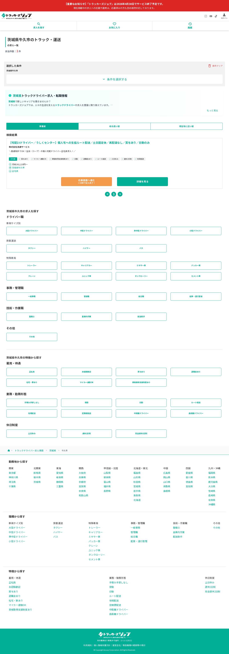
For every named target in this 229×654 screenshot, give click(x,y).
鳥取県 (166, 486)
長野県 (107, 491)
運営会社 (116, 645)
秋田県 (136, 481)
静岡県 (59, 481)
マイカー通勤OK (86, 382)
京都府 (82, 481)
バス (141, 248)
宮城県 (136, 486)
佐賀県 (211, 500)
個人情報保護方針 (102, 645)
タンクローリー (141, 276)
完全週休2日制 (141, 433)
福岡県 (211, 472)
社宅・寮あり (31, 382)
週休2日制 (86, 433)
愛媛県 (189, 472)
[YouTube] (211, 16)
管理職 (86, 296)
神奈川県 (13, 477)
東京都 (12, 472)
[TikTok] (216, 16)
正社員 (15, 170)
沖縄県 (211, 504)
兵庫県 (82, 477)
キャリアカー (86, 265)
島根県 (166, 491)
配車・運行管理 (196, 296)
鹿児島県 (213, 481)
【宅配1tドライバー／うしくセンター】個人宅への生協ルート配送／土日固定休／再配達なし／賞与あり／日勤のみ (79, 143)
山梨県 (107, 472)
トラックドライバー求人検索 (29, 450)
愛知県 (59, 472)
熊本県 (211, 477)
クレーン (31, 276)
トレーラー (31, 265)
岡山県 (166, 477)
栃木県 (37, 477)
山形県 (136, 477)
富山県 (107, 481)
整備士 (32, 316)
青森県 (136, 495)
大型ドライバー (31, 230)
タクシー (31, 248)
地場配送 (31, 413)
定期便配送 (86, 413)
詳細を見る (143, 181)
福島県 (136, 472)
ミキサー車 (141, 265)
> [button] (120, 194)
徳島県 (189, 481)
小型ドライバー (196, 230)
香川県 (189, 477)
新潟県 (107, 477)
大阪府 (82, 472)
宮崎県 (211, 491)
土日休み (31, 433)
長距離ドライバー (196, 413)
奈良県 (82, 491)
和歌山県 (83, 495)
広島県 (166, 472)
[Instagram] (206, 16)
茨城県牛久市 (18, 167)
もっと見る (212, 110)
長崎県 (211, 495)
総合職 (141, 296)
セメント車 (196, 276)
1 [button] (114, 194)
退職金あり (196, 371)
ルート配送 (196, 402)
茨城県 (52, 450)
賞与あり (141, 371)
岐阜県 (59, 477)
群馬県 (37, 472)
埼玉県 (12, 481)
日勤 (141, 402)
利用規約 (87, 645)
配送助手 (141, 316)
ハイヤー (86, 248)
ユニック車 (86, 276)
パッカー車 (196, 265)
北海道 (136, 500)
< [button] (107, 194)
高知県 (189, 486)
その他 (32, 336)
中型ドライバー (86, 230)
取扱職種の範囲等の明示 (134, 645)
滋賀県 (82, 486)
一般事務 (31, 296)
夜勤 (86, 402)
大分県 (211, 486)
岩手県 (136, 491)
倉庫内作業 (86, 316)
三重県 (59, 486)
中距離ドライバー (141, 413)
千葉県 (12, 486)
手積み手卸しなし (31, 402)
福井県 (107, 486)
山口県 (166, 481)
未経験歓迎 (86, 371)
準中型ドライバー (141, 230)
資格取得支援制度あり (141, 382)
